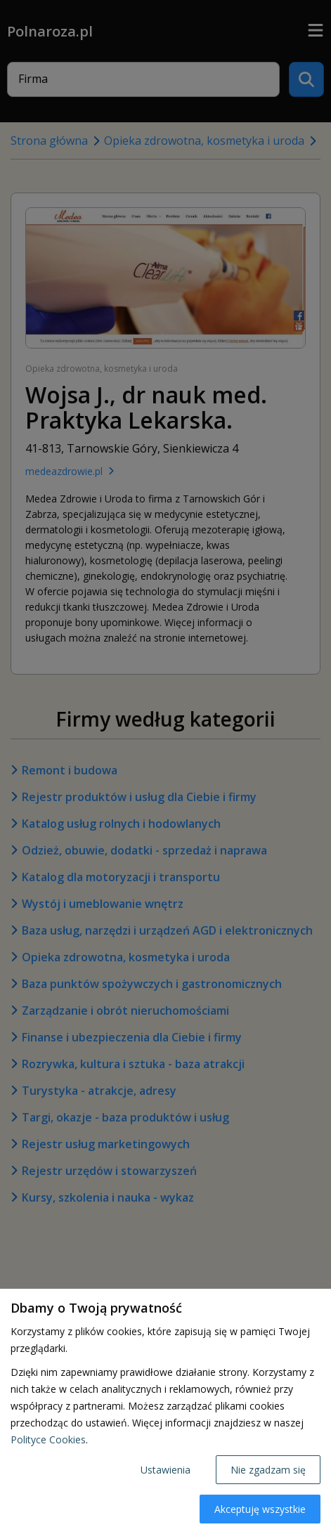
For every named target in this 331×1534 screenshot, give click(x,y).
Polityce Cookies (48, 1439)
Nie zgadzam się (268, 1469)
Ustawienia (165, 1469)
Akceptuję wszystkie (260, 1509)
